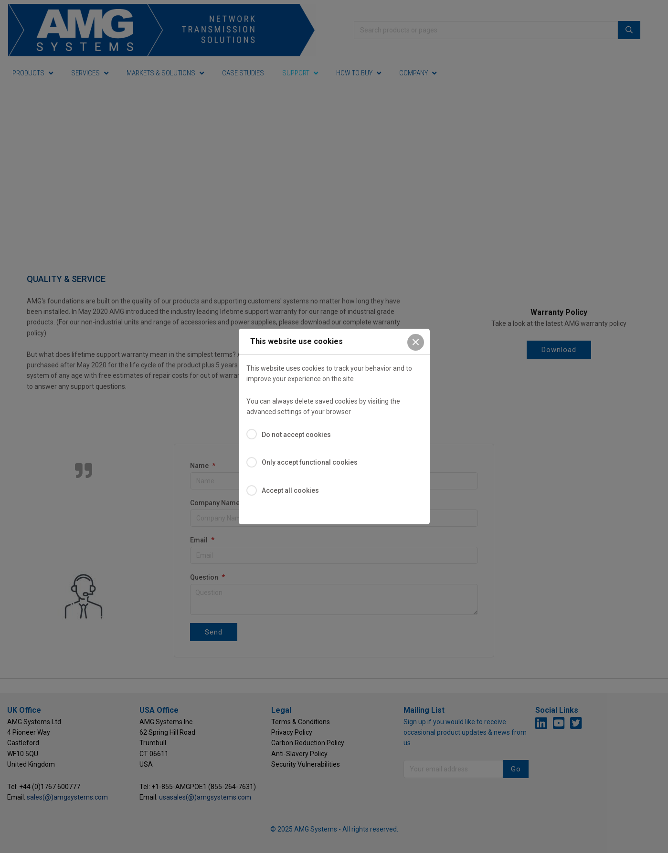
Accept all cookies (290, 490)
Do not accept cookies (296, 434)
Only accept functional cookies (310, 462)
